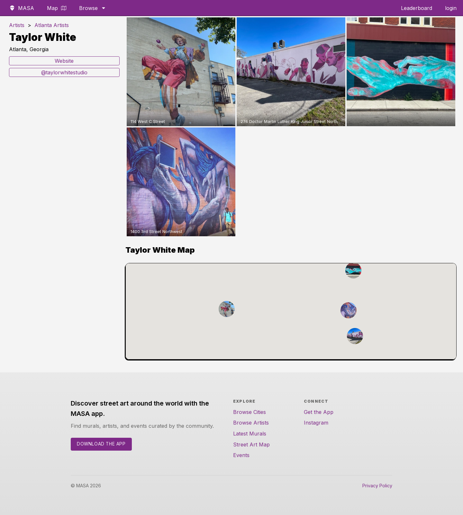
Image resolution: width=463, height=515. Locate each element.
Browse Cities (249, 412)
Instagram (316, 422)
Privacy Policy (377, 485)
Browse (92, 8)
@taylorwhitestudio (64, 72)
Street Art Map (251, 444)
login (451, 8)
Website (64, 61)
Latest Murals (249, 433)
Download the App (101, 443)
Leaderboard (416, 8)
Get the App (318, 412)
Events (241, 455)
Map (56, 8)
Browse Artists (251, 422)
